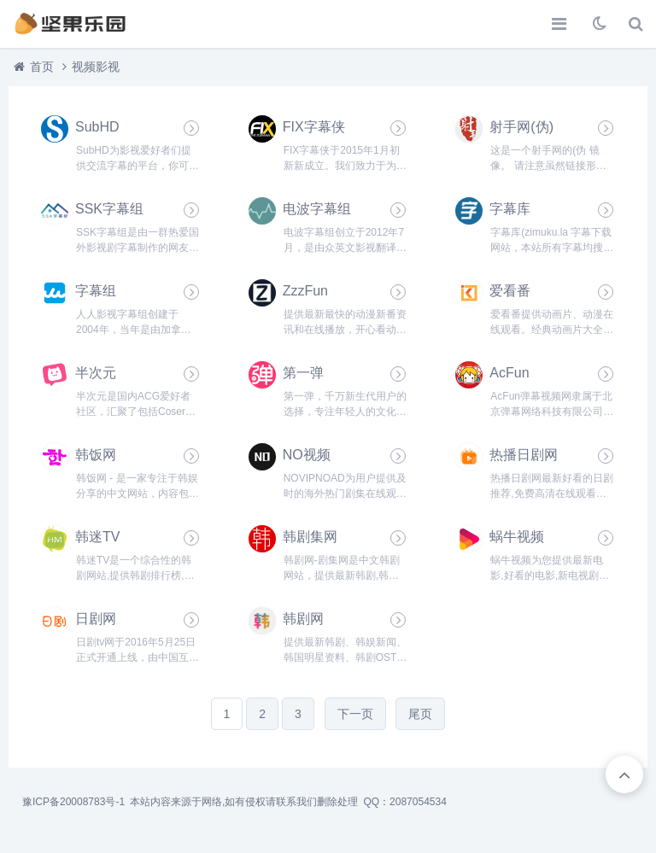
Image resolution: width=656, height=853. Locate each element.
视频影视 (96, 66)
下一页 (355, 714)
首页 (42, 66)
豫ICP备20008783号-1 (73, 802)
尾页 (420, 714)
